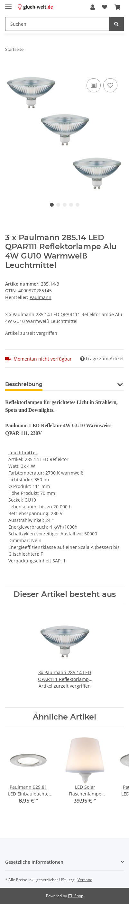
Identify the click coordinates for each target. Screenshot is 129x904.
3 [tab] (65, 205)
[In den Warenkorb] (10, 69)
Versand (85, 879)
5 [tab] (77, 205)
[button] (92, 7)
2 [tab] (58, 205)
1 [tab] (52, 205)
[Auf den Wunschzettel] (110, 85)
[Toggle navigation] (8, 4)
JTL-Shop (75, 896)
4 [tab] (71, 205)
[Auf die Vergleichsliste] (94, 85)
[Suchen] (57, 24)
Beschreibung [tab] (23, 384)
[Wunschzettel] (104, 7)
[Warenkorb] (117, 7)
